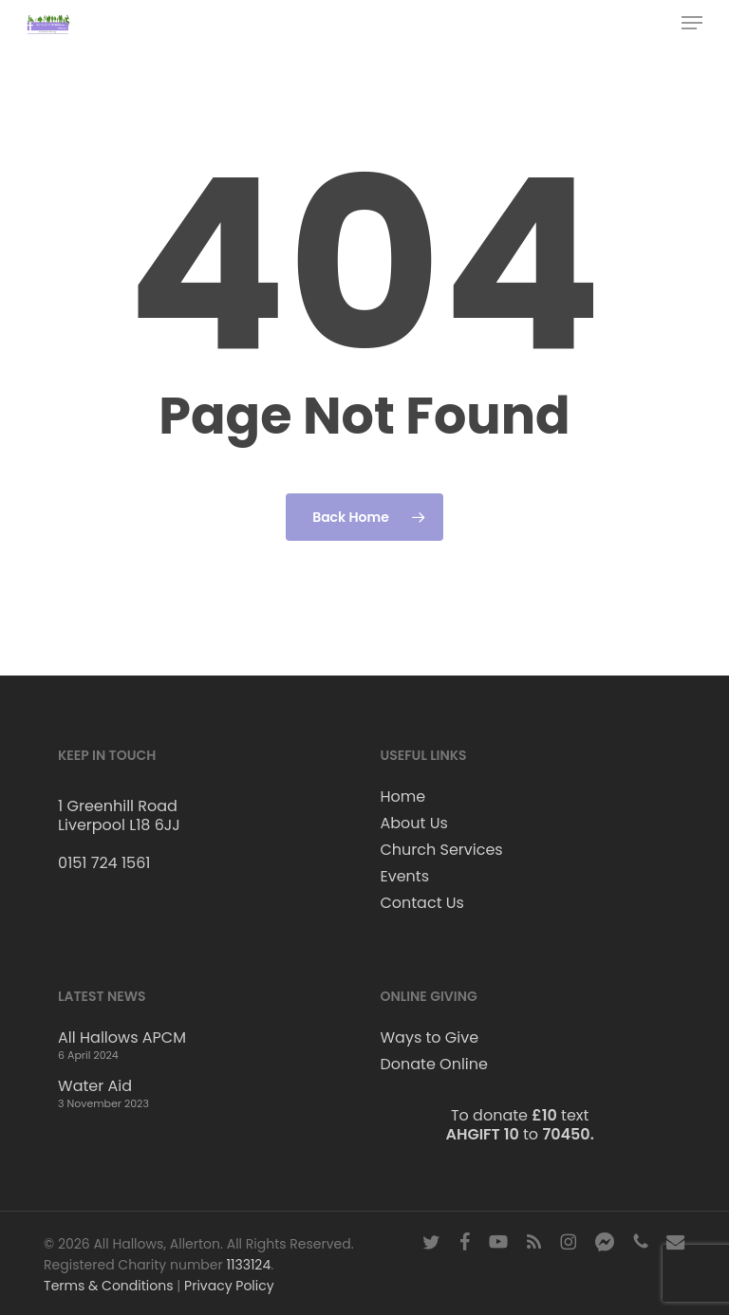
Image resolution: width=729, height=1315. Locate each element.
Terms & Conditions (108, 1285)
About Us (413, 823)
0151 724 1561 (104, 863)
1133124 (248, 1264)
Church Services (441, 850)
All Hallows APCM (122, 1037)
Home (402, 796)
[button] (692, 22)
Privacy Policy (229, 1285)
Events (404, 876)
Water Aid (95, 1086)
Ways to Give (429, 1037)
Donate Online (433, 1064)
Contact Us (421, 903)
